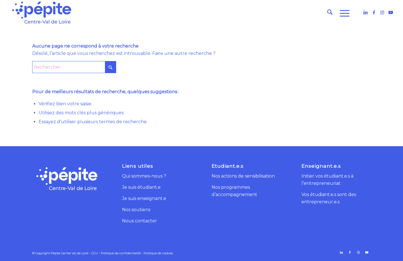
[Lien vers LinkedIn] (365, 12)
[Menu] (343, 12)
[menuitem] (330, 12)
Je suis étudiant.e (141, 187)
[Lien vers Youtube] (390, 12)
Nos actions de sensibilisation (243, 176)
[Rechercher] (330, 12)
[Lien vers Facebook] (374, 12)
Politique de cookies (158, 253)
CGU (94, 253)
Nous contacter (139, 220)
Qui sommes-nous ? (144, 176)
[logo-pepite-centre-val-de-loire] (41, 12)
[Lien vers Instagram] (382, 12)
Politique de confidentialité (121, 253)
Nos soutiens (136, 209)
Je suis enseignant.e (144, 198)
